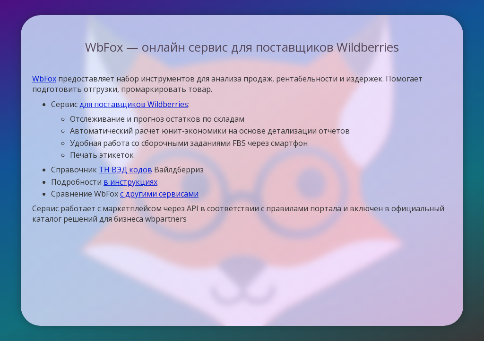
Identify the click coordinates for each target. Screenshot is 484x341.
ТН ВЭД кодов (125, 169)
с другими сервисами (159, 193)
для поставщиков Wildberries (133, 104)
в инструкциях (130, 182)
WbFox (44, 78)
